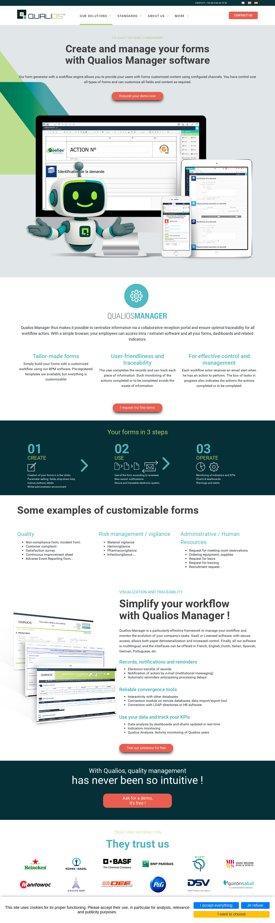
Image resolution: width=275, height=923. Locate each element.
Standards (128, 16)
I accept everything (216, 905)
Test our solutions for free (146, 748)
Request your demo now (137, 96)
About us (156, 16)
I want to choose (231, 914)
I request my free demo (137, 407)
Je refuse (255, 905)
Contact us (243, 15)
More (180, 16)
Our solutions (93, 16)
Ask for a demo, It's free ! (138, 801)
